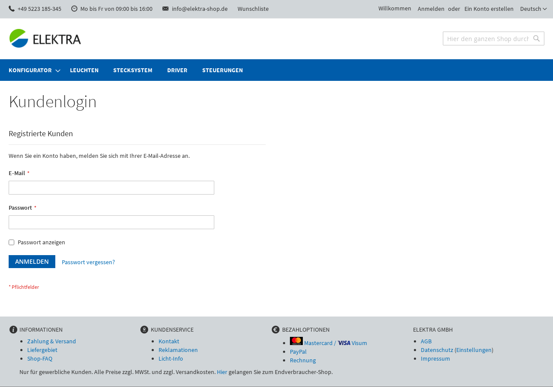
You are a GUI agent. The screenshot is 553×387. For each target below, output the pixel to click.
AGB (426, 341)
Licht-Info (171, 358)
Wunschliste (253, 9)
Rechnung (303, 360)
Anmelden (431, 9)
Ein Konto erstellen (489, 9)
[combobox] (493, 38)
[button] (533, 9)
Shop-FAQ (39, 358)
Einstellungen (474, 350)
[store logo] (45, 38)
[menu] (276, 70)
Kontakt (169, 341)
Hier (222, 372)
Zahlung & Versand (51, 341)
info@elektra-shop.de (200, 9)
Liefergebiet (42, 350)
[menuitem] (31, 70)
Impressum (435, 358)
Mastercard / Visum (328, 343)
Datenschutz (437, 350)
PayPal (298, 351)
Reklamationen (178, 350)
